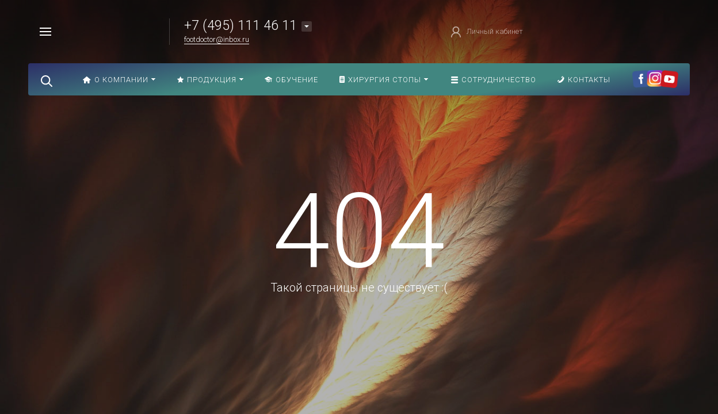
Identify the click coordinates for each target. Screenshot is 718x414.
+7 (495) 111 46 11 (240, 25)
